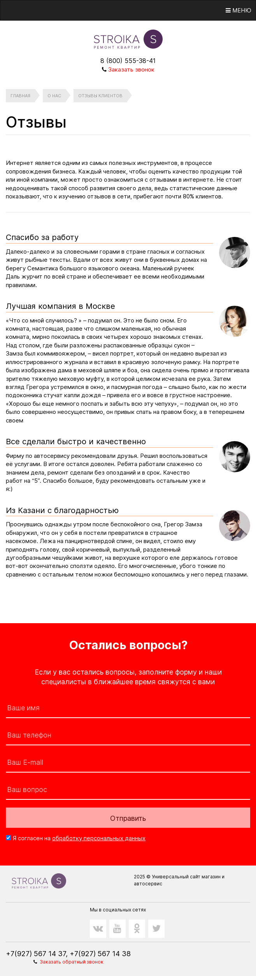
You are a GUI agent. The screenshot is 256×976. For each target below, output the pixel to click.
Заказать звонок (131, 69)
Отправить (128, 818)
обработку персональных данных (99, 838)
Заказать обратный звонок (71, 962)
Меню (238, 10)
